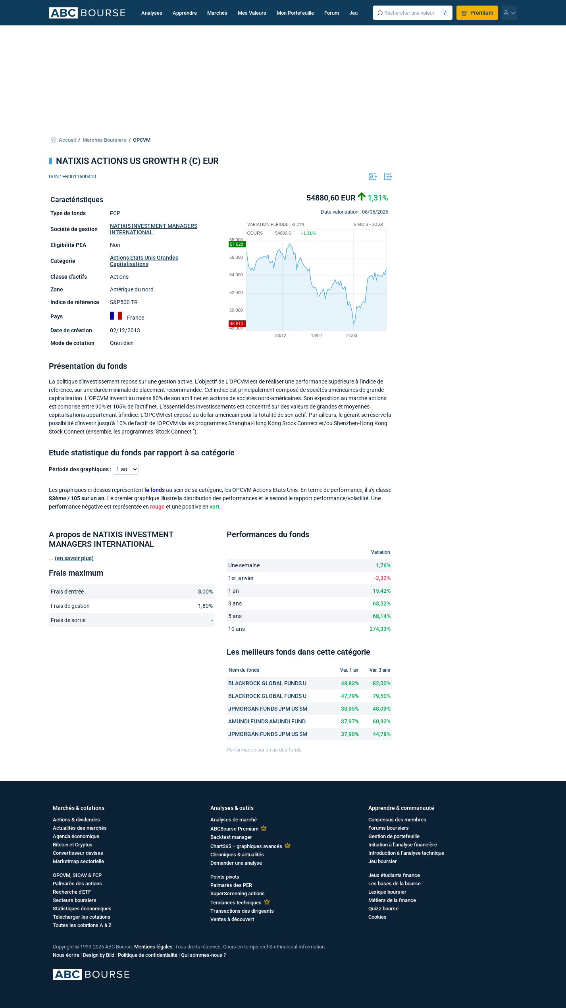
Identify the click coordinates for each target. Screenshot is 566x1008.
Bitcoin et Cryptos (72, 845)
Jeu (353, 13)
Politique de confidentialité (147, 955)
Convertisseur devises (78, 853)
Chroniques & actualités (237, 855)
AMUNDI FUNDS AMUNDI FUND (267, 721)
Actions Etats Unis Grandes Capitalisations (144, 260)
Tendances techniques (236, 903)
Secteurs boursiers (74, 900)
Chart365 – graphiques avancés (246, 846)
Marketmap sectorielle (78, 861)
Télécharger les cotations (81, 917)
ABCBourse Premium (234, 829)
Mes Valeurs (252, 13)
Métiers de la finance (392, 900)
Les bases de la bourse (394, 884)
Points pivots (224, 877)
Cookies (377, 917)
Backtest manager (231, 837)
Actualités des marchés (80, 828)
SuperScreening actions (237, 893)
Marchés (217, 13)
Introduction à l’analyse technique (406, 853)
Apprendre (185, 13)
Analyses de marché (233, 820)
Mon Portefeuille (295, 13)
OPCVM (141, 140)
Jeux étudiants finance (394, 875)
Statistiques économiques (82, 909)
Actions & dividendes (76, 820)
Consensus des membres (397, 820)
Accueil (67, 140)
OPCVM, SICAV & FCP (77, 875)
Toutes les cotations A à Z (82, 925)
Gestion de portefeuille (394, 836)
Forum (331, 13)
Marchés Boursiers (104, 140)
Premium (477, 13)
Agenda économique (76, 836)
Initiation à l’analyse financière (402, 845)
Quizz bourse (383, 909)
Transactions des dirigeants (242, 911)
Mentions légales (153, 947)
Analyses (151, 13)
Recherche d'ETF (72, 892)
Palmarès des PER (231, 885)
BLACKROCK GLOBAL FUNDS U (267, 683)
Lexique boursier (387, 892)
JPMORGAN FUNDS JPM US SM (267, 708)
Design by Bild (98, 955)
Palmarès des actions (77, 884)
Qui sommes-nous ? (203, 955)
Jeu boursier (382, 861)
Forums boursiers (388, 828)
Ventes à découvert (232, 919)
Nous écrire (66, 955)
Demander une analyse (236, 863)
